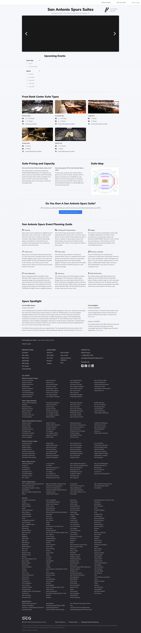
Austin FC (25, 465)
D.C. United (25, 478)
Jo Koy (48, 577)
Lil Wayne (73, 518)
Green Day (49, 546)
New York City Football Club (79, 465)
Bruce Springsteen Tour (29, 559)
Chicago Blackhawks (28, 453)
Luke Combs (74, 534)
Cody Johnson (26, 589)
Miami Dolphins (75, 382)
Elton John (49, 528)
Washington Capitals (100, 455)
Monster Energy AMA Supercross (80, 567)
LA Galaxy (49, 471)
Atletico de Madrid (27, 605)
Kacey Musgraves (51, 591)
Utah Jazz (97, 431)
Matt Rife (73, 553)
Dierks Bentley (50, 508)
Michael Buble (74, 563)
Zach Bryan (97, 593)
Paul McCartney (75, 597)
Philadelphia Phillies (76, 411)
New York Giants (75, 390)
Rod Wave (97, 522)
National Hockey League (29, 441)
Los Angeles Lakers (52, 433)
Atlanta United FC (27, 463)
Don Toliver (49, 520)
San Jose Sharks (75, 455)
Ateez (24, 518)
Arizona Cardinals (27, 380)
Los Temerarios (74, 524)
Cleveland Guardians (52, 402)
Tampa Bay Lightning (101, 445)
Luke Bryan (73, 532)
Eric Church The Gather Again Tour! (57, 532)
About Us (50, 352)
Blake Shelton (26, 546)
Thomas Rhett (98, 571)
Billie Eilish (25, 538)
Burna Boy (25, 565)
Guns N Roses (50, 548)
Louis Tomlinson (75, 526)
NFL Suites (25, 355)
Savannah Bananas (52, 607)
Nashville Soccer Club (53, 478)
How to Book (65, 352)
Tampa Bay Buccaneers (101, 384)
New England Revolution (78, 463)
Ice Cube (48, 557)
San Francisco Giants (76, 417)
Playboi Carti (98, 514)
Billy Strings (25, 542)
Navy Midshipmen (75, 488)
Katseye (48, 597)
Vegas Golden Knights (101, 453)
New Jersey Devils (75, 443)
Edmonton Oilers (51, 447)
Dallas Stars (50, 443)
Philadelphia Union (76, 471)
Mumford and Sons (76, 573)
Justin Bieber (50, 585)
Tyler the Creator (99, 581)
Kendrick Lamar (75, 508)
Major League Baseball (29, 400)
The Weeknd (98, 569)
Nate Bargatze (74, 577)
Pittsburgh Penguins (76, 453)
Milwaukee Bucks (75, 423)
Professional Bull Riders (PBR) (55, 605)
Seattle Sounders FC (100, 465)
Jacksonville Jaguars (52, 390)
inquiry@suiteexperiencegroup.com (92, 358)
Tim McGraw (98, 573)
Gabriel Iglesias (51, 538)
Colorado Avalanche (28, 455)
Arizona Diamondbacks (29, 402)
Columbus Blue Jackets (29, 457)
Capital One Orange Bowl (54, 486)
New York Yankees (76, 409)
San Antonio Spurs (100, 427)
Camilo (24, 569)
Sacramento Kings (100, 425)
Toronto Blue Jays (99, 411)
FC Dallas (49, 465)
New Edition (74, 579)
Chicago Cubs (26, 413)
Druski (48, 524)
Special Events (26, 601)
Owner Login (136, 2)
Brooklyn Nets (26, 427)
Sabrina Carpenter (100, 532)
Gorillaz (48, 542)
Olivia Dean (74, 591)
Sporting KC (98, 467)
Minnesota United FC (52, 475)
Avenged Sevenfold (28, 520)
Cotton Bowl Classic (52, 494)
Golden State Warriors (53, 425)
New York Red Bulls (76, 467)
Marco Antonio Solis (76, 546)
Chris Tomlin (26, 585)
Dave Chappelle (51, 500)
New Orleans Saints (76, 388)
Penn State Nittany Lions (78, 492)
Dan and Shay (26, 595)
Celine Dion (25, 577)
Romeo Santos (98, 526)
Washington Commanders (102, 388)
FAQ (62, 363)
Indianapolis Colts (51, 388)
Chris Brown (26, 581)
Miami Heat (49, 437)
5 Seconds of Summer (29, 500)
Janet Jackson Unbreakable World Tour (56, 570)
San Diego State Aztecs (101, 486)
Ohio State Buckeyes (76, 490)
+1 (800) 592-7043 (87, 355)
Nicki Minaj (73, 583)
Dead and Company (52, 504)
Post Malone (98, 516)
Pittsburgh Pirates (75, 413)
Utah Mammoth (99, 449)
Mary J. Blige (74, 551)
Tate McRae (98, 557)
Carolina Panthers (27, 388)
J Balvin (48, 563)
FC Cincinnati (50, 463)
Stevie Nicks (98, 548)
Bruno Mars (25, 561)
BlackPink (25, 544)
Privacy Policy (73, 622)
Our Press (50, 358)
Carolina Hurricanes (28, 451)
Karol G (48, 595)
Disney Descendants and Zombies (56, 512)
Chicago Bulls (26, 431)
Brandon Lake (26, 555)
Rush (95, 530)
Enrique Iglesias (51, 530)
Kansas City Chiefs (52, 392)
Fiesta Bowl (73, 484)
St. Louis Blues (98, 443)
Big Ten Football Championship (56, 484)
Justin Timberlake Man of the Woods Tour (55, 588)
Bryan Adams (26, 563)
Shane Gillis (98, 540)
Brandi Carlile (26, 553)
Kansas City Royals (52, 411)
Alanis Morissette (27, 510)
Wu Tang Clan (98, 587)
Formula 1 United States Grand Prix (33, 607)
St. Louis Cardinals (100, 405)
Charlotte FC (26, 469)
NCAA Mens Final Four (77, 486)
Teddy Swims (98, 561)
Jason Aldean (50, 573)
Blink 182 (25, 548)
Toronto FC (97, 471)
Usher (96, 583)
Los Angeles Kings (52, 451)
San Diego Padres (75, 415)
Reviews (49, 361)
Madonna (73, 538)
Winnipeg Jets (98, 457)
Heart (48, 555)
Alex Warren (26, 512)
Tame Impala (98, 555)
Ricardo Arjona (99, 520)
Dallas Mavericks (27, 435)
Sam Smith (97, 534)
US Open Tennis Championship (80, 607)
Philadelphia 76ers (76, 435)
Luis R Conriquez (75, 530)
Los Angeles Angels (52, 413)
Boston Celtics (26, 425)
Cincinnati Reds (27, 417)
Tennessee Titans (99, 386)
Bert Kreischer (26, 532)
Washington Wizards (101, 433)
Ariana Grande (26, 516)
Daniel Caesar (26, 597)
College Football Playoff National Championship (56, 491)
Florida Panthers (51, 449)
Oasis (72, 589)
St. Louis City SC (99, 469)
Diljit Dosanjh (50, 510)
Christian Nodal (27, 587)
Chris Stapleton (27, 583)
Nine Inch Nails (74, 585)
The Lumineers (98, 567)
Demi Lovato (50, 506)
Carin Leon (25, 573)
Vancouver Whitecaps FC (102, 473)
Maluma (72, 540)
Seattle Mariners (99, 402)
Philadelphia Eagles (76, 394)
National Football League (30, 378)
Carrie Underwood (27, 575)
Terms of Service (60, 622)
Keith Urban (74, 504)
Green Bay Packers (52, 384)
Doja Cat (49, 516)
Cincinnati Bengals (28, 392)
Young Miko (98, 589)
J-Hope (48, 567)
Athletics (24, 405)
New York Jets (74, 392)
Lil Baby (72, 516)
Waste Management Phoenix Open (81, 609)
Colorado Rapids (27, 473)
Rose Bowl (73, 494)
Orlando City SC (75, 469)
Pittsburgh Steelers (76, 396)
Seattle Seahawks (99, 382)
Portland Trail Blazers (101, 423)
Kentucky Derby (27, 609)
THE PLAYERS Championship (55, 609)
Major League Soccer (28, 461)
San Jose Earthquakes (101, 463)
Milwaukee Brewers (76, 402)
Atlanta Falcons (27, 382)
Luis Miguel (73, 528)
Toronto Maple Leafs (100, 447)
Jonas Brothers (50, 579)
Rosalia (96, 528)
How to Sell (64, 355)
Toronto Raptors (99, 429)
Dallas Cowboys (27, 396)
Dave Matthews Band (53, 502)
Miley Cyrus (73, 565)
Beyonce (24, 534)
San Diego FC (74, 478)
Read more (79, 330)
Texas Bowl (97, 488)
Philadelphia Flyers (76, 451)
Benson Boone (26, 530)
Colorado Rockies (51, 405)
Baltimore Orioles (27, 409)
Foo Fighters (50, 534)
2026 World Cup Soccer (29, 603)
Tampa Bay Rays (99, 406)
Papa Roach (74, 595)
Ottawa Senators (75, 449)
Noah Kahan (74, 587)
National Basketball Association (32, 421)
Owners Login (26, 344)
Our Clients (50, 355)
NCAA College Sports (28, 482)
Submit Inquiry (85, 352)
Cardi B (24, 571)
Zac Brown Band (99, 591)
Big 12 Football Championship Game (31, 493)
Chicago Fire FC (27, 471)
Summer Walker (99, 553)
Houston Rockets (51, 427)
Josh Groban (50, 581)
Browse (106, 2)
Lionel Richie (74, 522)
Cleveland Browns (27, 394)
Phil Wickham (98, 506)
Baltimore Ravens (27, 384)
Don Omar (49, 518)
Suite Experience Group (29, 340)
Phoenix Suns (74, 437)
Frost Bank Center (56, 13)
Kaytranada (74, 502)
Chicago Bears (26, 390)
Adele (24, 508)
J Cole (48, 565)
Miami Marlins (50, 417)
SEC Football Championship (103, 484)
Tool (95, 575)
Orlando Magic (74, 433)
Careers (49, 363)
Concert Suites (26, 369)
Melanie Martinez (75, 559)
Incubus (48, 559)
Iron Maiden (50, 561)
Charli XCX (25, 579)
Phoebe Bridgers (99, 510)
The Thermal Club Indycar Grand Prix (80, 604)
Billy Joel (24, 540)
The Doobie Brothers (100, 563)
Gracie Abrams (50, 544)
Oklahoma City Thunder (77, 431)
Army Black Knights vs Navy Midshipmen (31, 489)
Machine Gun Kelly (76, 536)
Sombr (96, 546)
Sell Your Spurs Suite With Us (70, 212)
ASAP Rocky (26, 504)
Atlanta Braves (26, 406)
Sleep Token (98, 542)
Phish (96, 508)
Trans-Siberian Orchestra (102, 577)
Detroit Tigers (50, 406)
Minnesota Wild (51, 453)
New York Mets (74, 406)
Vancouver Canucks (100, 451)
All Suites (25, 352)
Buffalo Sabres (26, 447)
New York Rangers (76, 447)
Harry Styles (50, 553)
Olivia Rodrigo (74, 593)
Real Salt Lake (74, 475)
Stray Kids (97, 551)
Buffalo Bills (26, 386)
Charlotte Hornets (27, 429)
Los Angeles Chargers (53, 396)
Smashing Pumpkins (100, 544)
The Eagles (97, 565)
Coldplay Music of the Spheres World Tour (31, 592)
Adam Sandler (26, 506)
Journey (48, 583)
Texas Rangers (98, 409)
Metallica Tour (74, 561)
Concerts (24, 498)
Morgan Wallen (75, 569)
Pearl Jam (97, 502)
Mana (72, 542)
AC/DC (24, 502)
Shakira (96, 538)
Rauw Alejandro (99, 518)
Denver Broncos (51, 380)
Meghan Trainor (75, 557)
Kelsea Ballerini (75, 506)
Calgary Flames (27, 449)
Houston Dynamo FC (52, 467)
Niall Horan (73, 581)
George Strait (50, 540)
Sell (121, 2)
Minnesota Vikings (76, 384)
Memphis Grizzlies (51, 435)
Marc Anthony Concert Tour (78, 544)
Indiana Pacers (50, 429)
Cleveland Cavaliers (28, 433)
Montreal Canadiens (52, 455)
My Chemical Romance (77, 575)
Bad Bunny (25, 526)
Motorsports (50, 603)
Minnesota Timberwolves (78, 425)
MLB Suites (25, 361)
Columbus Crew (27, 475)
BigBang (24, 536)
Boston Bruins (26, 445)
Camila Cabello (27, 567)
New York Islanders (76, 445)
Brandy (24, 557)
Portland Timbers (75, 473)
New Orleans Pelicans (77, 427)
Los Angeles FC (51, 473)
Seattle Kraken (74, 457)
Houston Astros (51, 409)
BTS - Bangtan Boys (28, 524)
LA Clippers (49, 431)
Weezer (96, 585)
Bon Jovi (24, 551)
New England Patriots (77, 386)
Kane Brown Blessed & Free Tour (56, 593)
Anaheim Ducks (27, 443)
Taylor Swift (98, 559)
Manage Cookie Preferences (90, 622)
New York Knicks (75, 429)
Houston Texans (51, 386)
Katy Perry (73, 500)
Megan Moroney (75, 555)
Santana (97, 536)
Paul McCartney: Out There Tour (104, 500)
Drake (48, 522)
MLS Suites (25, 366)
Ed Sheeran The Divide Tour (54, 526)
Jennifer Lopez (50, 575)
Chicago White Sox (28, 415)
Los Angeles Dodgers (52, 415)
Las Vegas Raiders (51, 394)
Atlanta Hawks (26, 423)
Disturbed (49, 514)
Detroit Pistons (50, 423)
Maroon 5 (73, 548)
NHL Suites (25, 363)
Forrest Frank (50, 536)
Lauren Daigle (74, 514)
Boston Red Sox (27, 411)
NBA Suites (25, 358)
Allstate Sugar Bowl (28, 486)
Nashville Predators (52, 457)
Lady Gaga (73, 512)
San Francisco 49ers (100, 380)
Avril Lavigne (26, 522)
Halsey (48, 551)
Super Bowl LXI (99, 390)
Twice (96, 579)
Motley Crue (74, 571)
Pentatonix (97, 504)
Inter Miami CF (50, 469)
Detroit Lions (50, 382)
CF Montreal (26, 467)
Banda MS (25, 528)
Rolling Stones (98, 524)
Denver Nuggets (27, 437)
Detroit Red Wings (52, 445)
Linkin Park (73, 520)
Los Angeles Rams (76, 380)
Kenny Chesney (75, 510)
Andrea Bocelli (26, 514)
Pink (95, 512)
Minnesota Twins (75, 405)
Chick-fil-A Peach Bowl (53, 488)
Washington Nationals (101, 413)
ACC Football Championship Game (33, 484)
